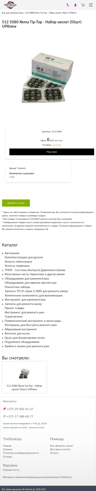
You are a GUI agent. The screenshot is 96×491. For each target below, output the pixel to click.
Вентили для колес (17, 333)
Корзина (7, 449)
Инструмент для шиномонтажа (25, 299)
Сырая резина (13, 316)
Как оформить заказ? (61, 445)
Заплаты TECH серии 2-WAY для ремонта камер (36, 291)
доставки (56, 144)
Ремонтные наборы (17, 287)
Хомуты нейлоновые (18, 261)
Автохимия (12, 253)
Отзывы (7, 456)
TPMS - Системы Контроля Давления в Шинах (35, 270)
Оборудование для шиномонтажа (27, 278)
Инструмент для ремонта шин (24, 312)
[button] (91, 34)
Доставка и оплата (60, 449)
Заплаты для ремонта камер (23, 303)
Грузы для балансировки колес (25, 337)
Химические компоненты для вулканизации (34, 295)
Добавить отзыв (16, 203)
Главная (7, 445)
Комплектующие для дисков (24, 257)
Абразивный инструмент (21, 329)
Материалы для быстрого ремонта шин (31, 325)
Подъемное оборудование (22, 341)
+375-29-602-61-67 (20, 409)
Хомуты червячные (17, 265)
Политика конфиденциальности (21, 452)
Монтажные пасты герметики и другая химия (34, 274)
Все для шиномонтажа (12, 12)
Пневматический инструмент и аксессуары (33, 320)
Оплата (54, 452)
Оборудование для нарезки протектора (30, 282)
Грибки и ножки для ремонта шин (27, 346)
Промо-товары (14, 308)
